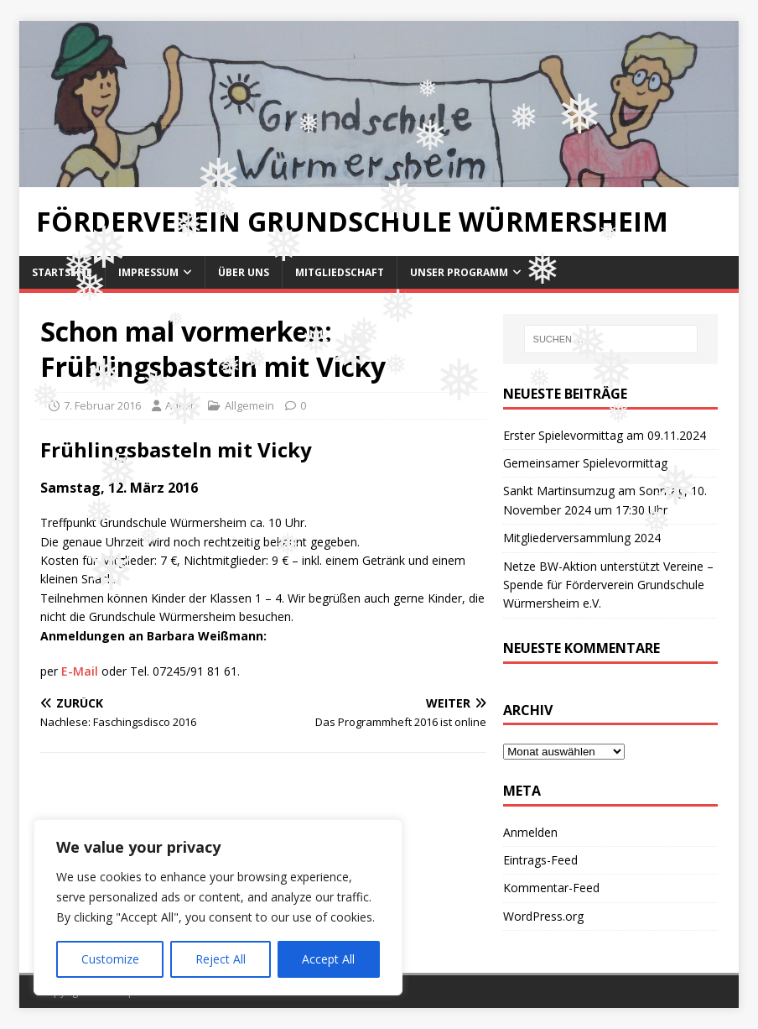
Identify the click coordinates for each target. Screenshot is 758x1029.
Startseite (62, 272)
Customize (110, 959)
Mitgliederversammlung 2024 (582, 538)
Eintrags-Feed (540, 860)
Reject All (220, 959)
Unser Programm (459, 272)
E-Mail (79, 671)
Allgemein (249, 405)
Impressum (148, 272)
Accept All (328, 959)
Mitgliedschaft (339, 272)
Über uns (243, 272)
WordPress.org (543, 916)
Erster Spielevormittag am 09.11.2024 (604, 435)
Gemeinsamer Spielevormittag (585, 463)
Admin (181, 405)
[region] (218, 907)
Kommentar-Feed (551, 888)
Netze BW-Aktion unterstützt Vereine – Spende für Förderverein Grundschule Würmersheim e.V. (608, 585)
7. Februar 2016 (102, 405)
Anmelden (530, 832)
